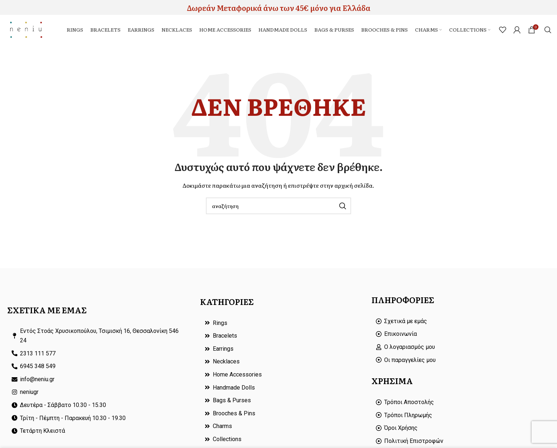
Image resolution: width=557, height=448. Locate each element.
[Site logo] (31, 32)
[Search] (548, 33)
